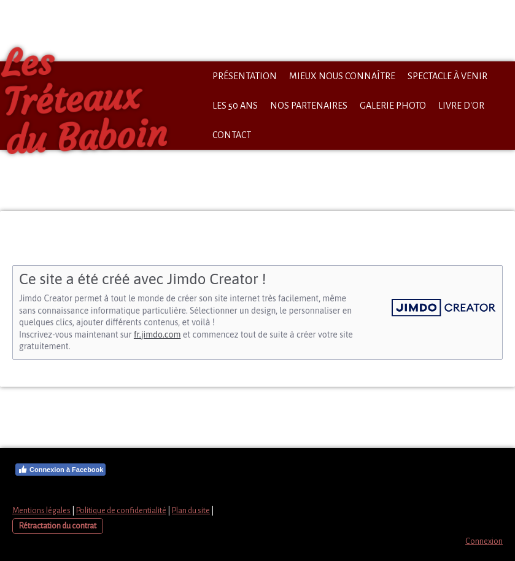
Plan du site (191, 510)
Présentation (244, 76)
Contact (231, 135)
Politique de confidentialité (121, 510)
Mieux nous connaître (342, 76)
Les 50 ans (235, 105)
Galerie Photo (393, 105)
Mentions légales (41, 510)
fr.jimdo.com (157, 334)
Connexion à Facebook (60, 469)
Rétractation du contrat (57, 525)
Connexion (484, 541)
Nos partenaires (308, 105)
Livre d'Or (461, 105)
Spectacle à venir (447, 76)
